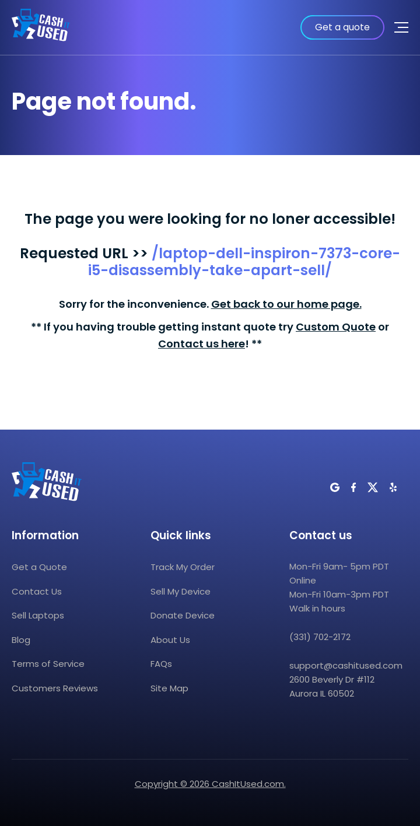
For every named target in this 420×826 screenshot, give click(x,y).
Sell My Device (180, 591)
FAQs (161, 664)
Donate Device (182, 615)
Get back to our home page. (286, 304)
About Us (170, 640)
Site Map (169, 688)
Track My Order (182, 567)
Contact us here (201, 343)
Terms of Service (48, 664)
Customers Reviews (55, 688)
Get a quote (342, 27)
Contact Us (37, 591)
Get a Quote (39, 567)
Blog (21, 640)
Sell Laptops (38, 615)
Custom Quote (336, 326)
